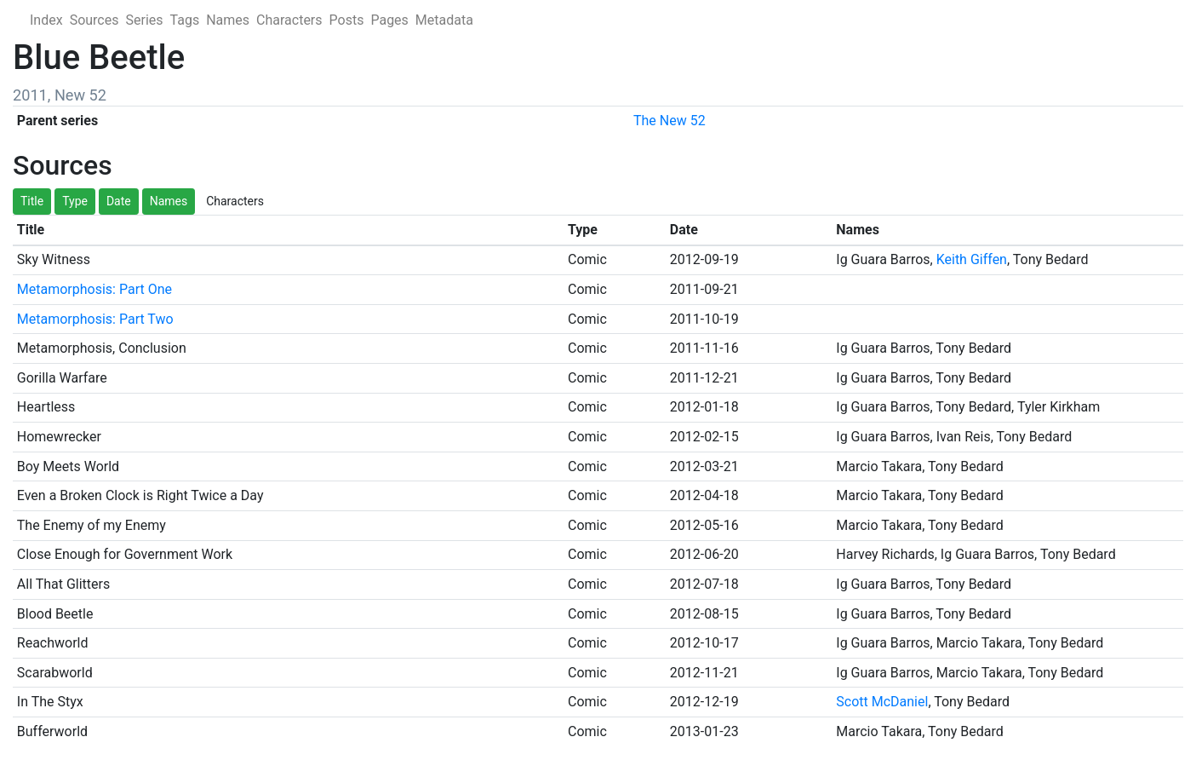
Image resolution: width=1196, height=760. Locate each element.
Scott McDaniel (882, 702)
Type (75, 201)
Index (46, 20)
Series (144, 20)
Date (118, 201)
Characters (289, 20)
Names (227, 20)
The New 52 (669, 120)
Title (31, 201)
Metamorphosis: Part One (94, 289)
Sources (94, 20)
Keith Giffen (971, 259)
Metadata (444, 20)
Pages (389, 20)
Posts (346, 20)
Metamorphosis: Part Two (95, 319)
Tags (185, 20)
